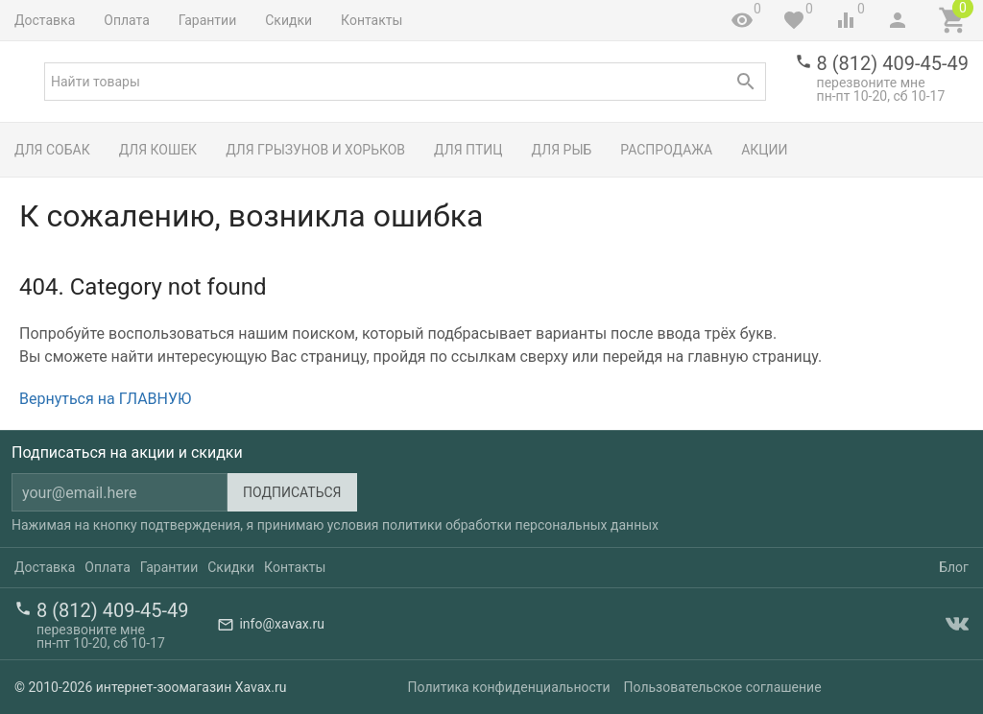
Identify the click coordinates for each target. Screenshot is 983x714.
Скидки (288, 20)
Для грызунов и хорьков (315, 149)
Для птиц (468, 149)
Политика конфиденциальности (509, 687)
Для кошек (158, 149)
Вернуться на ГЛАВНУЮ (105, 399)
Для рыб (562, 149)
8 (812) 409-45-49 (893, 63)
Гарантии (207, 20)
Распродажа (666, 149)
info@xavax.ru (281, 623)
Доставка (44, 20)
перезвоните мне (871, 82)
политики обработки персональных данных (520, 525)
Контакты (371, 20)
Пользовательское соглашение (723, 687)
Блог (954, 567)
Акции (764, 149)
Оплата (127, 20)
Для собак (52, 149)
